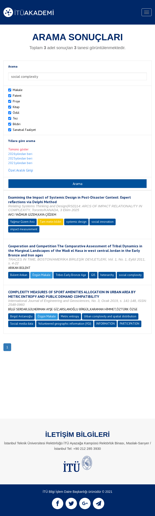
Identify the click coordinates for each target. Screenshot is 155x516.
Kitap (16, 107)
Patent (17, 96)
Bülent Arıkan (18, 275)
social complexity (130, 275)
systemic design (76, 222)
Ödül (16, 113)
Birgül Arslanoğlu (21, 316)
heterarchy (107, 275)
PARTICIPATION (129, 324)
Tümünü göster (18, 149)
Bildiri (16, 124)
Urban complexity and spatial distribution (110, 316)
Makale (18, 90)
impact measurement (23, 229)
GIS (93, 275)
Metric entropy (70, 316)
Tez (15, 118)
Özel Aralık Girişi (20, 170)
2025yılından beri (20, 158)
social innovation (102, 222)
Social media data (21, 324)
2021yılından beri (20, 163)
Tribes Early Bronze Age (71, 275)
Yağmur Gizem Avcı (22, 222)
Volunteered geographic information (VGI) (64, 324)
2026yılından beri (20, 154)
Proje (16, 101)
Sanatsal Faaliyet (24, 130)
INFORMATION (105, 324)
